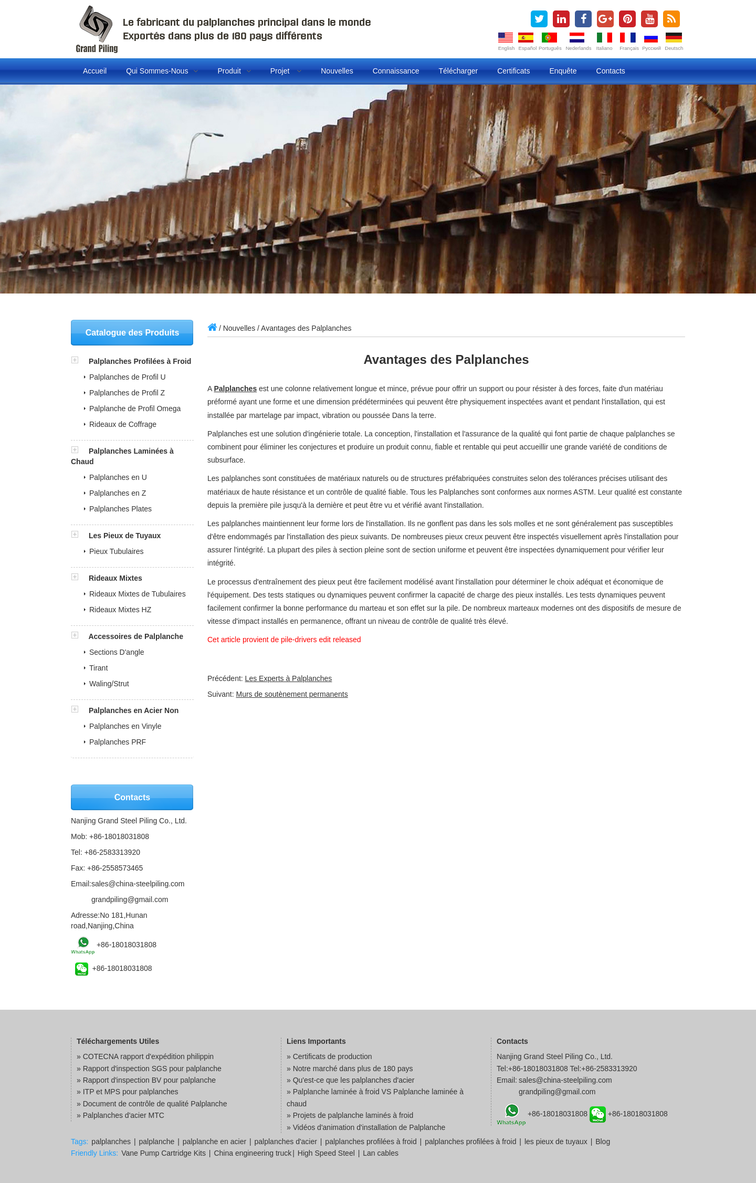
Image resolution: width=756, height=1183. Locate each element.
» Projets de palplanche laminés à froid (350, 1115)
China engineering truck (252, 1153)
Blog (602, 1141)
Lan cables (380, 1153)
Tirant (98, 668)
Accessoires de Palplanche (135, 636)
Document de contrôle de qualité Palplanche (155, 1104)
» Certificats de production (329, 1056)
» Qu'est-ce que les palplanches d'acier (351, 1080)
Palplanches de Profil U (127, 377)
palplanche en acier (214, 1141)
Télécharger (458, 71)
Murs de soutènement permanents (292, 694)
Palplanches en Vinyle (125, 726)
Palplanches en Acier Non (133, 710)
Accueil (95, 71)
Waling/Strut (109, 683)
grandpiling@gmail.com (130, 899)
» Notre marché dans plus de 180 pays (350, 1068)
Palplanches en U (118, 477)
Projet (285, 71)
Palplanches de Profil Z (127, 393)
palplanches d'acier (286, 1141)
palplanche (157, 1141)
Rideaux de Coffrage (122, 424)
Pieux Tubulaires (116, 551)
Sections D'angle (116, 652)
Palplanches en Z (117, 493)
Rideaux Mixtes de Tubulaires (137, 594)
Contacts (610, 71)
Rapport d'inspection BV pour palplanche (149, 1080)
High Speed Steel (326, 1153)
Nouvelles (337, 71)
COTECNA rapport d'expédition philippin (148, 1056)
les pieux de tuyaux (555, 1141)
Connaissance (396, 71)
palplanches (111, 1141)
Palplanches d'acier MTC (123, 1115)
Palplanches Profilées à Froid (140, 361)
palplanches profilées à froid (370, 1141)
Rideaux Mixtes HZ (120, 609)
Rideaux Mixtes (115, 578)
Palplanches (235, 388)
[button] (80, 361)
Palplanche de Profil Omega (135, 408)
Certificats (513, 71)
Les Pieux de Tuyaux (125, 535)
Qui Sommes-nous (162, 71)
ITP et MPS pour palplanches (130, 1091)
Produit (233, 71)
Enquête (562, 71)
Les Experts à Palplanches (288, 678)
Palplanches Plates (120, 509)
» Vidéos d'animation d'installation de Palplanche (366, 1127)
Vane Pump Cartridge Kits (163, 1153)
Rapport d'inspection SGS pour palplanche (152, 1068)
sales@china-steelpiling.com (138, 884)
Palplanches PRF (117, 742)
